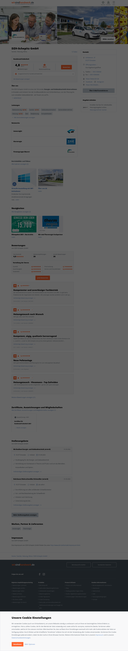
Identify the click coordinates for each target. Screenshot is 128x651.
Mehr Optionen (30, 644)
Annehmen (17, 644)
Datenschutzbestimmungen (21, 638)
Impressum (99, 635)
